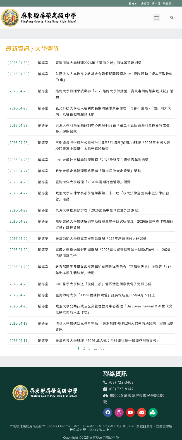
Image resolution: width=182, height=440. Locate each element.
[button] (156, 17)
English (133, 3)
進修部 (145, 3)
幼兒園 (167, 3)
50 (102, 348)
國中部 (156, 3)
